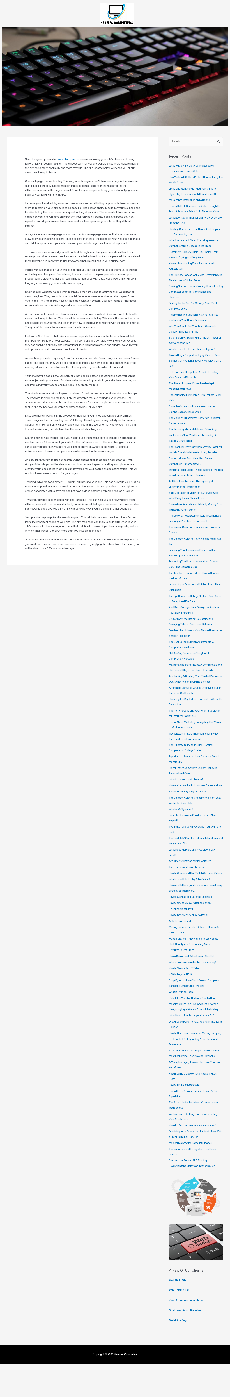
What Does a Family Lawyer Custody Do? (193, 1042)
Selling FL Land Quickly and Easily (188, 813)
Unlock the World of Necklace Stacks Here (194, 1025)
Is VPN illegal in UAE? (181, 1001)
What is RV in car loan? (182, 1019)
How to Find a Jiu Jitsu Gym (185, 1117)
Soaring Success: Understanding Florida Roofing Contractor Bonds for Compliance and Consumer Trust (194, 297)
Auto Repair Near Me (181, 948)
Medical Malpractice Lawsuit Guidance (191, 1175)
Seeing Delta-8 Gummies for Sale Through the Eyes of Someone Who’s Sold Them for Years (194, 212)
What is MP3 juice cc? (182, 831)
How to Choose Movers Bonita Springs (192, 930)
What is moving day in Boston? (187, 796)
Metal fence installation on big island (190, 200)
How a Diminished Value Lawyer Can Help (193, 983)
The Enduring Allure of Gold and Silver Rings (194, 435)
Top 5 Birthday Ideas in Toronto (187, 889)
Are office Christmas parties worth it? (191, 883)
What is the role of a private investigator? (193, 354)
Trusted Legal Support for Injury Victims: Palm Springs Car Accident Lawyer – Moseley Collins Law (195, 366)
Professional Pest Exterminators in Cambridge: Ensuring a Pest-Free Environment (189, 532)
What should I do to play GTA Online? (191, 906)
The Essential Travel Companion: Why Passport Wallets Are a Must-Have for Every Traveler (195, 458)
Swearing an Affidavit (181, 936)
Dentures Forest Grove (182, 977)
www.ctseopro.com (69, 159)
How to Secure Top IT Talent (186, 995)
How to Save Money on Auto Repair (190, 942)
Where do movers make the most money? (194, 989)
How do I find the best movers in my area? (194, 1158)
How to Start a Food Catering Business (192, 924)
